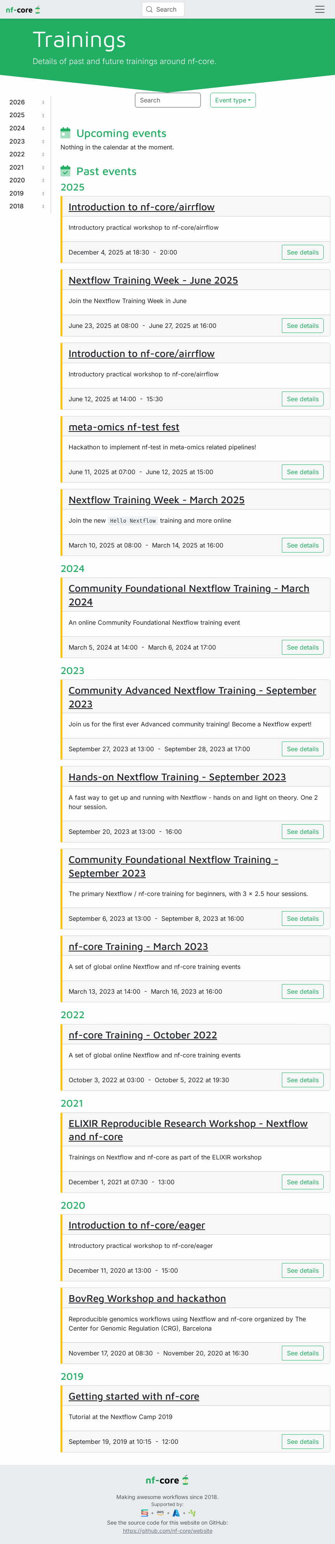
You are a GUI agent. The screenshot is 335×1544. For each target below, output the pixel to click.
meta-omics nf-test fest (124, 426)
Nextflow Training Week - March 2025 (157, 499)
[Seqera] (145, 1513)
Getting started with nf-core (134, 1396)
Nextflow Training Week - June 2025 (153, 280)
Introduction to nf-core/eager (137, 1224)
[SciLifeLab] (192, 1513)
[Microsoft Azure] (177, 1513)
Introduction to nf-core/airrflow (142, 206)
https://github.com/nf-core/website (167, 1530)
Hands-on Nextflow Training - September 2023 (177, 776)
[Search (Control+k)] (163, 9)
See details (303, 252)
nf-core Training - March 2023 (138, 946)
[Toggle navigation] (319, 9)
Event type (230, 100)
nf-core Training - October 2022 (143, 1034)
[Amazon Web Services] (161, 1513)
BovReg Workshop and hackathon (147, 1298)
